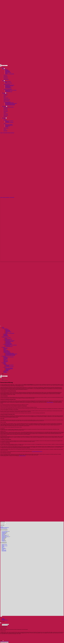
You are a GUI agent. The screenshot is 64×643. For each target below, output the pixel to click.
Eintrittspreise (5, 348)
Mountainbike (5, 130)
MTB (2, 547)
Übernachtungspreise (8, 87)
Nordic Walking (6, 360)
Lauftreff (5, 112)
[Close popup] (0, 622)
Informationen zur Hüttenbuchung (9, 340)
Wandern (5, 118)
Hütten (3, 80)
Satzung (6, 332)
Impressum (3, 619)
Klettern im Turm (6, 350)
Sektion (3, 538)
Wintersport (5, 120)
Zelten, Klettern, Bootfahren (9, 125)
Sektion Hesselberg (4, 544)
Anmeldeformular (7, 90)
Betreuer (5, 96)
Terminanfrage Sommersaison (9, 85)
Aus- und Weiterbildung (5, 531)
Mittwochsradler (6, 115)
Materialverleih (6, 335)
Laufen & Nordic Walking (5, 536)
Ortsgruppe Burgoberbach (3, 528)
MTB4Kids (6, 126)
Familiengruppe (6, 111)
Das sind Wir (5, 75)
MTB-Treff (5, 116)
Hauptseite (1, 526)
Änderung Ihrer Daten (8, 72)
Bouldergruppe (6, 108)
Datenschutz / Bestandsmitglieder (9, 73)
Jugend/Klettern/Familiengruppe (4, 527)
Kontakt (1, 132)
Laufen (3, 549)
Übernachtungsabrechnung (8, 91)
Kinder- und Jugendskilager (8, 124)
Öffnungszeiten (6, 93)
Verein (3, 68)
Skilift (6, 82)
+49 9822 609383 (4, 132)
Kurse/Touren (4, 362)
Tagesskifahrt (7, 121)
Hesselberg (3, 533)
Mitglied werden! (7, 71)
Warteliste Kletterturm (6, 100)
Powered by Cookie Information (4, 641)
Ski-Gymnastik (6, 109)
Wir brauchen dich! (6, 79)
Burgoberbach (4, 532)
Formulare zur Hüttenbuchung (8, 89)
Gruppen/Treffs (4, 106)
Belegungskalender (7, 86)
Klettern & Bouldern (4, 545)
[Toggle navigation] (0, 64)
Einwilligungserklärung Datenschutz (10, 355)
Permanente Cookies (4, 625)
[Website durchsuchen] (4, 65)
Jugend (4, 123)
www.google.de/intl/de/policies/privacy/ (37, 451)
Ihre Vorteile (7, 329)
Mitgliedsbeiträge (7, 330)
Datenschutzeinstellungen (5, 624)
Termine (3, 67)
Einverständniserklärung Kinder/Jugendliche (11, 103)
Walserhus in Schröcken (7, 84)
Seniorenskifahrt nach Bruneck (9, 122)
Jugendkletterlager (7, 369)
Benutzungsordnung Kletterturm (9, 102)
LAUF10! (5, 129)
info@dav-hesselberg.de (10, 132)
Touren (3, 539)
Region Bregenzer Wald (8, 343)
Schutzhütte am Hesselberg (7, 81)
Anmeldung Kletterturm (7, 99)
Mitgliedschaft (5, 69)
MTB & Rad (3, 537)
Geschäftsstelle (6, 76)
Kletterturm (3, 347)
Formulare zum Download (7, 352)
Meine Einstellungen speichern (4, 642)
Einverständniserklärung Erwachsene (10, 354)
